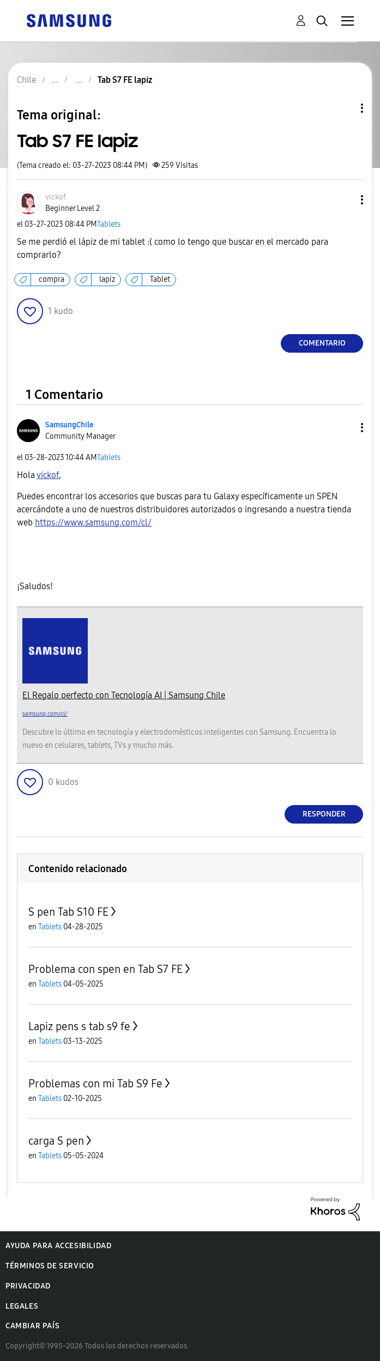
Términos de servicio (49, 1266)
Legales (21, 1306)
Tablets (108, 224)
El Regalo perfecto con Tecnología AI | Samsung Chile (123, 695)
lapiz (107, 279)
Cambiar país (32, 1325)
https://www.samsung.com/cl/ (93, 522)
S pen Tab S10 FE (68, 911)
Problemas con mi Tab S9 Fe (95, 1083)
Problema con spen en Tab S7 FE (105, 969)
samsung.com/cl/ (45, 713)
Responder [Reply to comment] (324, 814)
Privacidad (28, 1286)
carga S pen (56, 1140)
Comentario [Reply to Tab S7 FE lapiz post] (322, 343)
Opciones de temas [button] (343, 108)
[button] (344, 199)
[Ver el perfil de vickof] (55, 197)
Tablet (160, 279)
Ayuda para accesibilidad (58, 1245)
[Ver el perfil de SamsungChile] (69, 425)
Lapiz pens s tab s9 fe (79, 1026)
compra (51, 279)
